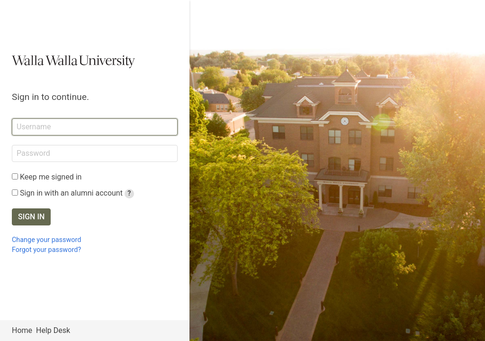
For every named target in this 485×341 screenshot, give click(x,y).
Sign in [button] (31, 216)
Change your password (46, 240)
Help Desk (53, 330)
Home (22, 330)
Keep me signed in (50, 176)
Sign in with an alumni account (77, 192)
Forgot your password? (46, 250)
